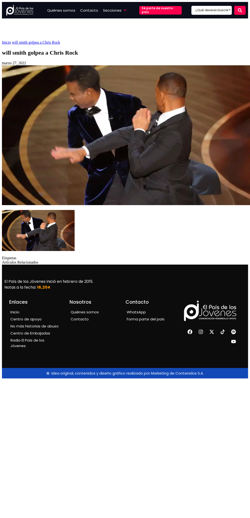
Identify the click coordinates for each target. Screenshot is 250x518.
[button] (115, 10)
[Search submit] (240, 10)
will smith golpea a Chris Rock (36, 42)
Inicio (6, 42)
